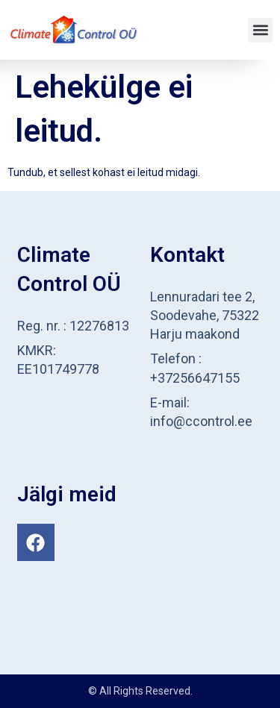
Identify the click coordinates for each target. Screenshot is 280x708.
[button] (260, 30)
